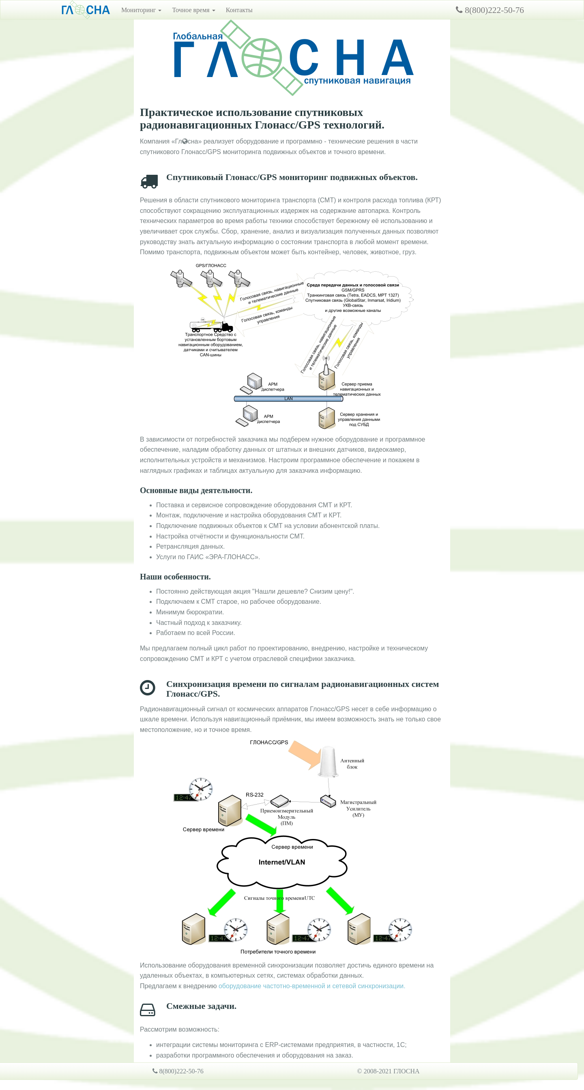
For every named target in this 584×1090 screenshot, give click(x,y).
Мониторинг (141, 9)
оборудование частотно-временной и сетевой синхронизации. (312, 986)
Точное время (193, 9)
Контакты (239, 9)
